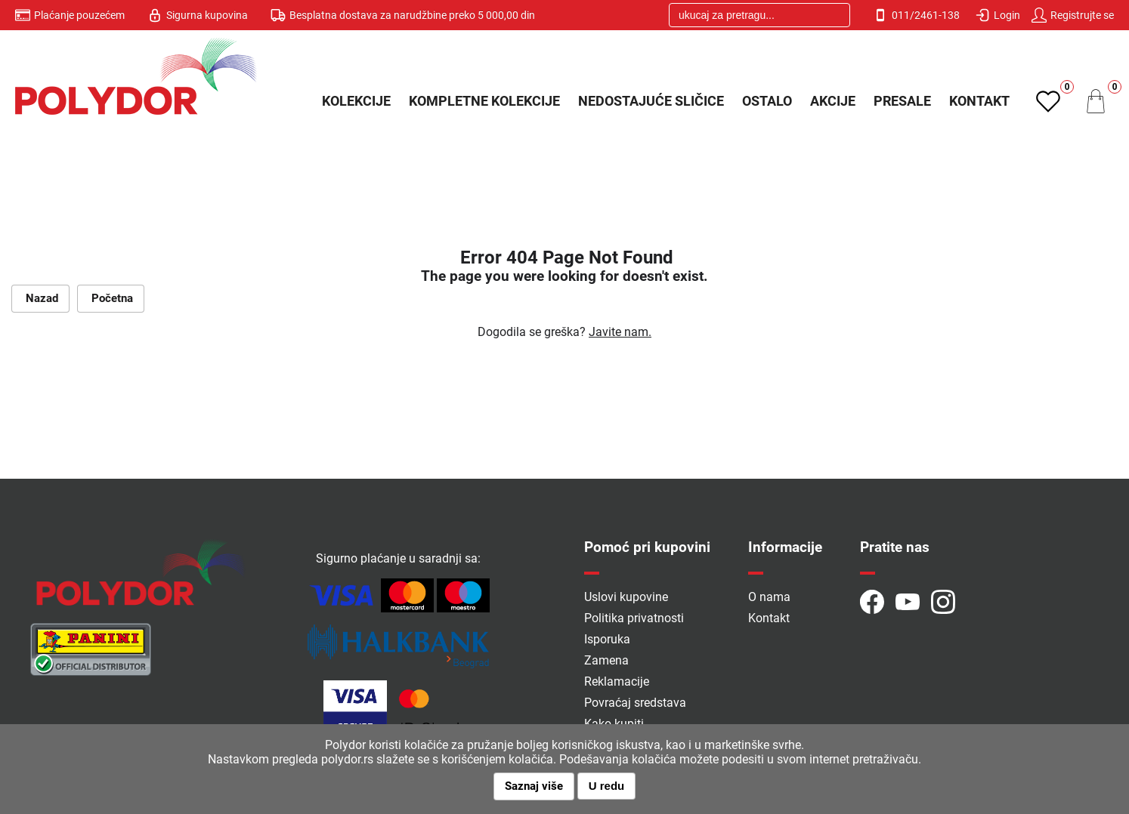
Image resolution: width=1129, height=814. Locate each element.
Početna (110, 298)
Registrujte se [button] (1073, 15)
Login (997, 15)
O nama (769, 597)
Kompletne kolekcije (484, 101)
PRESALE (902, 101)
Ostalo (767, 101)
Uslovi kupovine (626, 597)
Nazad (40, 298)
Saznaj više (534, 786)
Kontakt (979, 101)
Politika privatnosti (634, 618)
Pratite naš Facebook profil (872, 602)
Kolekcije (356, 101)
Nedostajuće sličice (651, 101)
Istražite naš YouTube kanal (907, 602)
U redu (607, 785)
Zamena (606, 660)
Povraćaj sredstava (635, 702)
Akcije (832, 101)
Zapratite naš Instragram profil (943, 602)
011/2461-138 (916, 15)
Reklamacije (616, 681)
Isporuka (607, 639)
